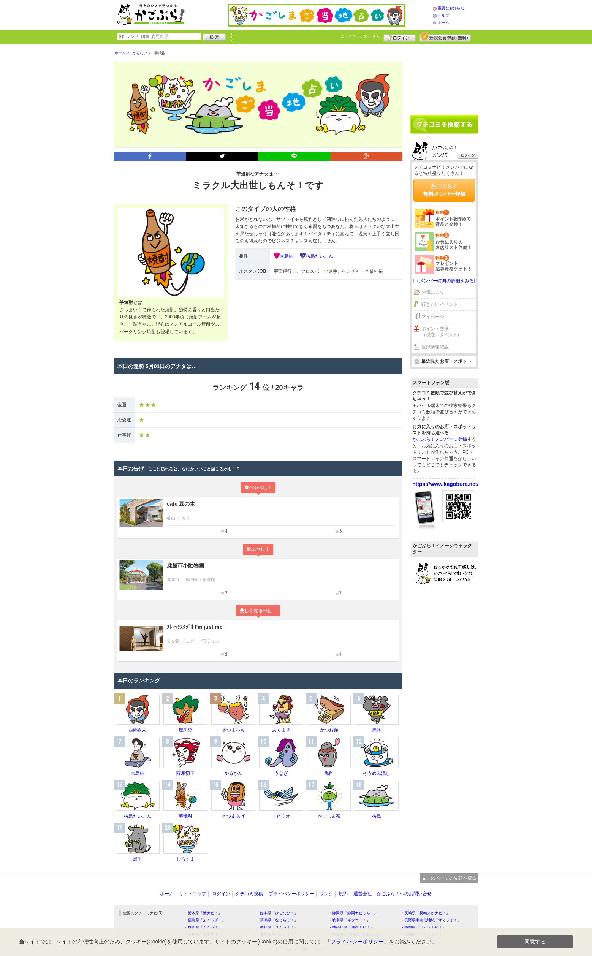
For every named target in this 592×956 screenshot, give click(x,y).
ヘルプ (443, 15)
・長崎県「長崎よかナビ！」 (425, 913)
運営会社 (362, 893)
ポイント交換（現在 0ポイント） (441, 332)
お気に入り (432, 292)
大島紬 (286, 256)
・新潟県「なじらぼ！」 (277, 920)
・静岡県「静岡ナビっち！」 (353, 913)
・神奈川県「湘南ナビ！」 (351, 927)
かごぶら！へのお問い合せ (404, 893)
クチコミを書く (444, 124)
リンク (326, 893)
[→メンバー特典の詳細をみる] (444, 280)
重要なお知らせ (451, 8)
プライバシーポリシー (291, 893)
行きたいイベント (439, 304)
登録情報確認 (435, 347)
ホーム (443, 23)
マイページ (432, 316)
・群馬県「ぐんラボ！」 (205, 927)
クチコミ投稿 (249, 893)
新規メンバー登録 (445, 37)
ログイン (399, 37)
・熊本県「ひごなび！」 (277, 913)
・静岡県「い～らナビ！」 (423, 927)
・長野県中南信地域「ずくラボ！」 (430, 920)
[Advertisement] (444, 76)
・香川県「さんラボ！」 (277, 927)
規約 (343, 893)
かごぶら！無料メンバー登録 (444, 190)
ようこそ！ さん (360, 36)
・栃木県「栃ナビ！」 (203, 913)
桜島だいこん (319, 256)
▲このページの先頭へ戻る (449, 878)
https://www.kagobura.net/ (445, 484)
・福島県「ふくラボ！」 (205, 920)
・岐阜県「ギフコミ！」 (349, 920)
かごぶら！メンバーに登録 (439, 439)
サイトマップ (192, 893)
